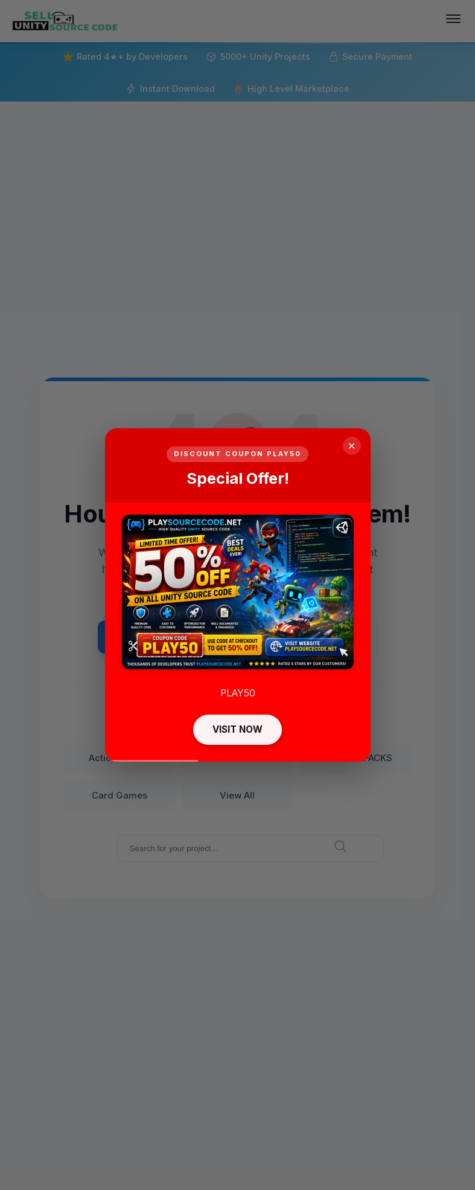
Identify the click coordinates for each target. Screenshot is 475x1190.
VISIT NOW (237, 729)
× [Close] (351, 445)
